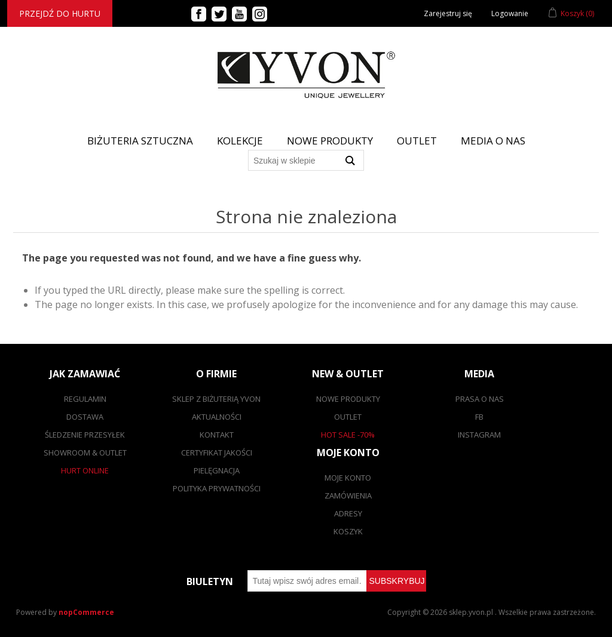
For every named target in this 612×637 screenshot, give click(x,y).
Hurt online (85, 470)
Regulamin (85, 398)
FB (479, 416)
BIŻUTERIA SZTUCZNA (140, 140)
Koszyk (348, 531)
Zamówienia (348, 495)
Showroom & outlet (85, 452)
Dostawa (84, 416)
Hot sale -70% (348, 434)
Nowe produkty (330, 140)
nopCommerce (86, 612)
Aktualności (216, 416)
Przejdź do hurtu (59, 13)
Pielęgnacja (217, 470)
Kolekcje (240, 140)
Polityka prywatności (217, 488)
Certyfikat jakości (216, 452)
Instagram (479, 434)
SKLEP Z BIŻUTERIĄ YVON (216, 398)
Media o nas (493, 140)
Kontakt (217, 434)
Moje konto (348, 477)
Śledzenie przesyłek (85, 434)
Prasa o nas (479, 398)
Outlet (417, 140)
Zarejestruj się (448, 13)
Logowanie (509, 13)
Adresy (348, 513)
